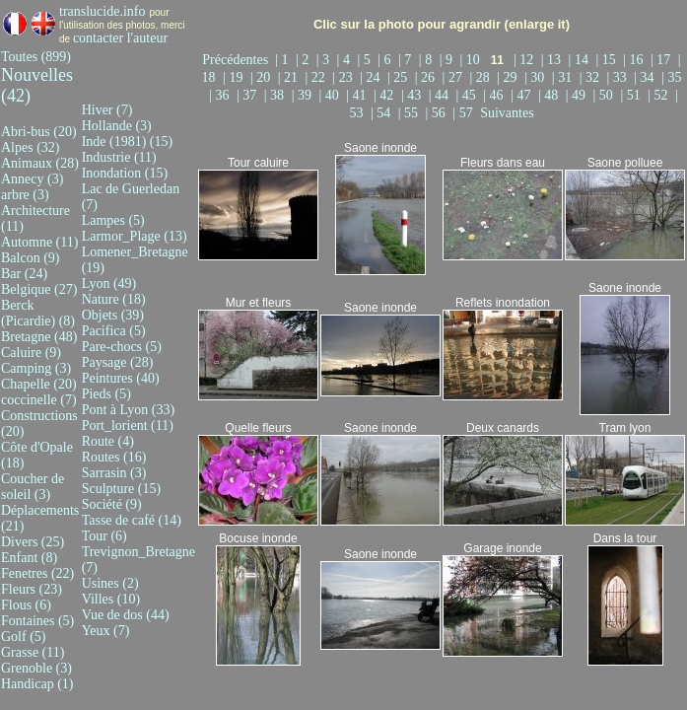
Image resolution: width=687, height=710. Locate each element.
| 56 (437, 113)
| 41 (358, 95)
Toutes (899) (36, 56)
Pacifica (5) (114, 330)
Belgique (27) (39, 289)
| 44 (440, 95)
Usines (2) (110, 583)
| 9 (448, 59)
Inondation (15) (125, 173)
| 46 (495, 95)
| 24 (371, 77)
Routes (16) (114, 457)
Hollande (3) (117, 125)
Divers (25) (32, 541)
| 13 (553, 59)
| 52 (659, 95)
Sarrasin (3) (114, 472)
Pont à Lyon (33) (128, 409)
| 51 (632, 95)
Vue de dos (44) (126, 614)
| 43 (413, 95)
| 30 (536, 77)
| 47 (522, 95)
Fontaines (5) (37, 620)
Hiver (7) (107, 110)
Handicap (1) (37, 683)
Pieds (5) (106, 394)
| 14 (580, 59)
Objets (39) (113, 315)
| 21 (290, 77)
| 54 (382, 113)
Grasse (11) (32, 652)
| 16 (635, 59)
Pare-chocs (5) (122, 346)
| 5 (365, 59)
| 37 (248, 95)
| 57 (464, 113)
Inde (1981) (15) (127, 141)
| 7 (406, 59)
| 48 (550, 95)
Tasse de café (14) (131, 520)
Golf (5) (23, 636)
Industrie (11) (119, 157)
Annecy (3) (32, 179)
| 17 (662, 59)
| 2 (304, 59)
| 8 (427, 59)
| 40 (330, 95)
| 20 (262, 77)
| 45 (468, 95)
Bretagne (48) (39, 336)
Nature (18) (114, 299)
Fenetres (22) (37, 573)
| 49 (577, 95)
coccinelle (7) (39, 399)
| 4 (345, 59)
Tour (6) (104, 536)
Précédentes (238, 59)
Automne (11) (39, 242)
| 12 (525, 59)
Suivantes (506, 113)
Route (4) (108, 441)
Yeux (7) (106, 630)
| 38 (276, 95)
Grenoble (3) (36, 668)
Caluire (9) (31, 352)
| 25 (399, 77)
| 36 (221, 95)
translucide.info (102, 11)
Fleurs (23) (31, 589)
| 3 (324, 59)
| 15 (607, 59)
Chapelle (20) (39, 384)
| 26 (427, 77)
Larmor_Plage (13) (134, 236)
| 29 (508, 77)
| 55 (410, 113)
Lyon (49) (109, 283)
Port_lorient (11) (127, 425)
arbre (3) (25, 194)
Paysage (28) (118, 362)
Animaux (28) (40, 163)
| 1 (283, 59)
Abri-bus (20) (39, 131)
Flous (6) (26, 605)
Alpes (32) (30, 147)
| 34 (645, 77)
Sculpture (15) (121, 488)
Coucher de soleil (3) (32, 486)
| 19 (234, 77)
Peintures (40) (121, 378)
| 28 (481, 77)
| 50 (605, 95)
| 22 (317, 77)
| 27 (454, 77)
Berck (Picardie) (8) (38, 313)
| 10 (471, 59)
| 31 (564, 77)
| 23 (344, 77)
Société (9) (112, 504)
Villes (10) (111, 599)
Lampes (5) (113, 220)
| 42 (385, 95)
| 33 (618, 77)
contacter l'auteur (120, 38)
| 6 (386, 59)
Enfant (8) (29, 557)
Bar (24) (24, 273)
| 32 (591, 77)
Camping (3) (36, 368)
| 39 (303, 95)
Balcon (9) (30, 257)
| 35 (671, 77)
